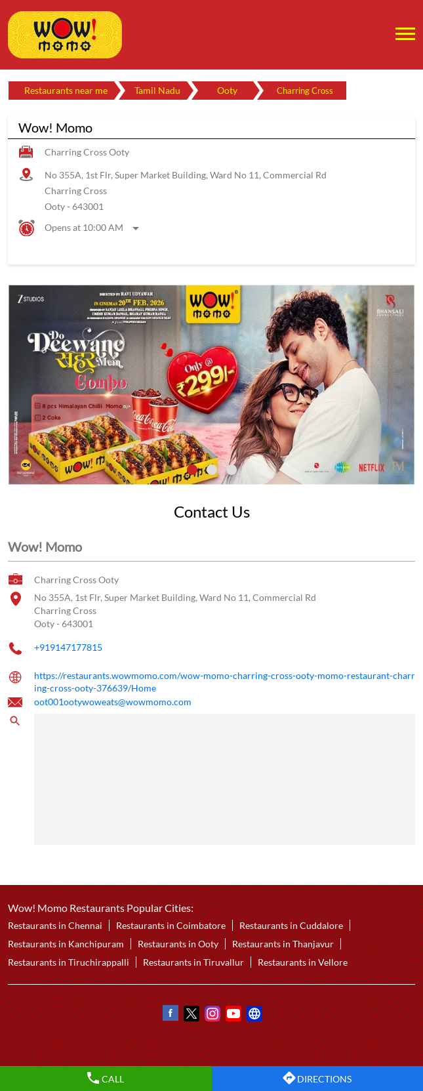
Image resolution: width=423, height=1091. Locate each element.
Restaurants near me (66, 90)
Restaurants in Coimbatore (171, 925)
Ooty (227, 90)
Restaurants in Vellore (303, 962)
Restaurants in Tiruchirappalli (68, 962)
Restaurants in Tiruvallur (193, 962)
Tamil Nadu (157, 90)
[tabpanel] (211, 384)
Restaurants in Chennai (55, 925)
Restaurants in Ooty (178, 943)
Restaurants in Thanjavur (283, 943)
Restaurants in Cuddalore (291, 925)
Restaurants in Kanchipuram (66, 943)
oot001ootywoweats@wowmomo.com (112, 701)
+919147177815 (68, 647)
